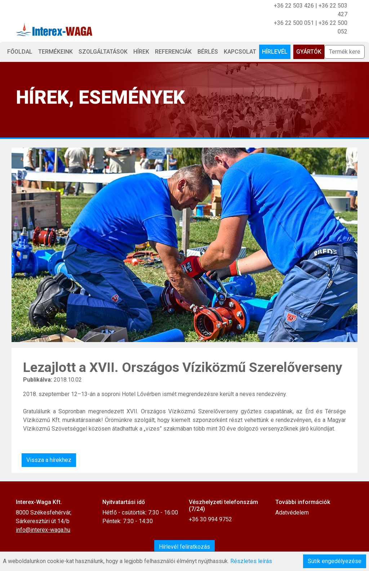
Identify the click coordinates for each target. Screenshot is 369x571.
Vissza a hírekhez (48, 460)
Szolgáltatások (103, 51)
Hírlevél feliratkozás (184, 546)
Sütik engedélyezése (334, 561)
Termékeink (55, 51)
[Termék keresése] (344, 52)
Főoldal (19, 51)
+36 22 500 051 (294, 22)
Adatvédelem (292, 512)
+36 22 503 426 (294, 5)
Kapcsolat (240, 51)
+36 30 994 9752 (210, 519)
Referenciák (173, 51)
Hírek (141, 51)
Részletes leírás (251, 561)
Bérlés (207, 51)
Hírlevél (275, 51)
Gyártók (308, 51)
